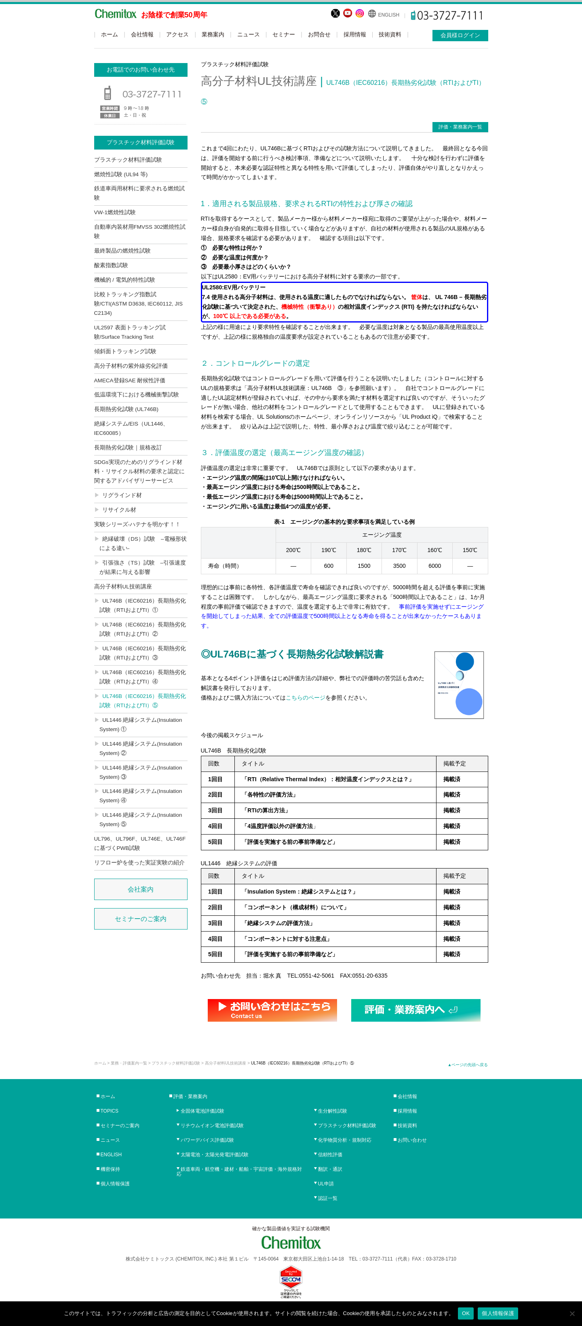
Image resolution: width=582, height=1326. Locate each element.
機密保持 (110, 1169)
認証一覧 (327, 1198)
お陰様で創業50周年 (174, 15)
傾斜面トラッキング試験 (125, 351)
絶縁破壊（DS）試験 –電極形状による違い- (143, 543)
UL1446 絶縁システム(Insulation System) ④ (140, 795)
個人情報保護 (115, 1184)
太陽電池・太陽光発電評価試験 (215, 1154)
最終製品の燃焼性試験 (122, 251)
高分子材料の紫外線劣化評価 (131, 366)
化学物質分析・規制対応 (344, 1140)
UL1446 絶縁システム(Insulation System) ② (140, 748)
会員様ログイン (460, 35)
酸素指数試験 (111, 265)
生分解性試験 (332, 1111)
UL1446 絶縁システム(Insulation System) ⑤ (140, 819)
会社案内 (141, 889)
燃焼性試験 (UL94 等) (121, 174)
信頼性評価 (330, 1154)
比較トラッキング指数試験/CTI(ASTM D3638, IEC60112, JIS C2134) (138, 303)
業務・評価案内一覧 (129, 1063)
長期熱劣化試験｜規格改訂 (128, 448)
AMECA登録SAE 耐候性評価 (130, 380)
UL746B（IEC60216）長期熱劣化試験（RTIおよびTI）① (142, 605)
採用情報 (355, 34)
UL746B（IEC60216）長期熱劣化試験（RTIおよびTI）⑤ (142, 700)
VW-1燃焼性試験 (115, 212)
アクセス (177, 34)
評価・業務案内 (190, 1096)
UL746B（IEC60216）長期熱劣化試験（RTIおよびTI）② (142, 629)
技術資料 (390, 34)
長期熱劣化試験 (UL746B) (126, 409)
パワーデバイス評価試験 (207, 1140)
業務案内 (213, 34)
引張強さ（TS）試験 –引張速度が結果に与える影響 (142, 567)
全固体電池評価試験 (202, 1111)
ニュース (248, 34)
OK (466, 1313)
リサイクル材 (119, 510)
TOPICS (109, 1111)
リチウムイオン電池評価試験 (212, 1125)
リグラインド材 (122, 495)
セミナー (283, 34)
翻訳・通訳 (330, 1169)
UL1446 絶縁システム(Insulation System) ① (140, 724)
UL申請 (326, 1184)
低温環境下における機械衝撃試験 (136, 395)
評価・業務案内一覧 (460, 127)
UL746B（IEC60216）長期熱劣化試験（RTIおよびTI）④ (142, 677)
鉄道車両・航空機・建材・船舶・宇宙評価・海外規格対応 (239, 1171)
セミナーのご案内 (141, 918)
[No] (572, 1313)
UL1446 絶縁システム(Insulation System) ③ (140, 772)
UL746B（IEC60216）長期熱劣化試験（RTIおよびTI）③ (142, 653)
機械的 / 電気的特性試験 (124, 280)
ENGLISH (388, 15)
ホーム (109, 34)
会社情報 (142, 34)
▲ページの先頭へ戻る (468, 1064)
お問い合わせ (412, 1140)
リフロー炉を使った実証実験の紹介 (139, 863)
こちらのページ (305, 697)
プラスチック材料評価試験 (128, 160)
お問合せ (319, 34)
